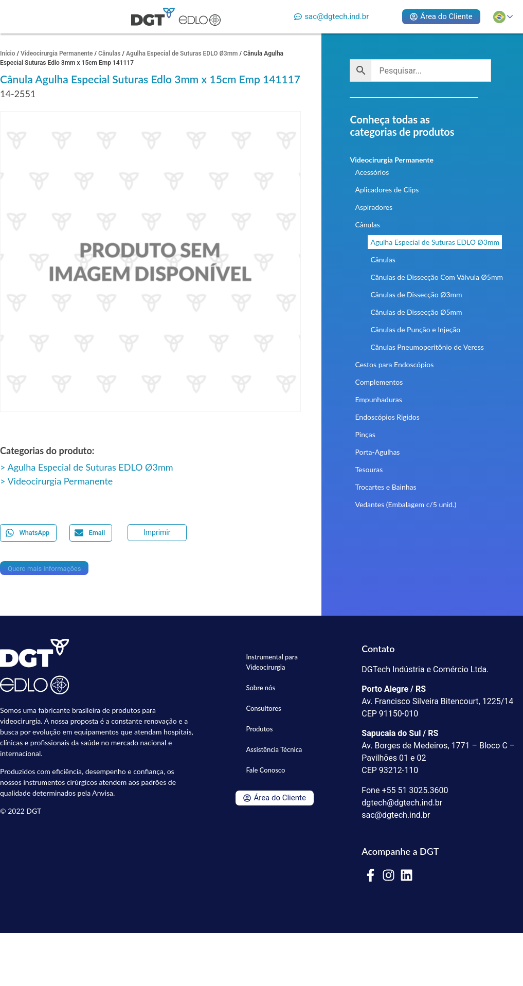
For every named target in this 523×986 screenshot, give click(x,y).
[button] (28, 532)
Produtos (259, 729)
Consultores (263, 708)
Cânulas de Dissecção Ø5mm (416, 312)
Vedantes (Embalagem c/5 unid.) (405, 504)
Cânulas (109, 53)
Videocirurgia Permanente (57, 53)
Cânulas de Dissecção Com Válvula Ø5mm (436, 277)
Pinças (365, 434)
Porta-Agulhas (377, 451)
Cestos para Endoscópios (394, 364)
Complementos (379, 382)
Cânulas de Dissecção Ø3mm (416, 294)
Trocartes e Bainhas (385, 486)
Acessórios (372, 172)
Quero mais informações (44, 568)
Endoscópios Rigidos (387, 417)
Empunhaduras (378, 399)
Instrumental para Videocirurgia (272, 662)
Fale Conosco (265, 770)
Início (7, 53)
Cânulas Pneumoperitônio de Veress (426, 347)
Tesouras (369, 469)
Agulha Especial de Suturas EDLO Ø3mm (182, 53)
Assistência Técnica (274, 749)
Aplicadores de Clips (387, 189)
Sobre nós (260, 688)
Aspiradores (373, 207)
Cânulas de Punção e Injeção (415, 329)
